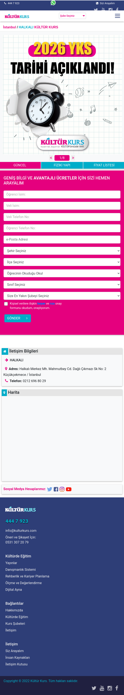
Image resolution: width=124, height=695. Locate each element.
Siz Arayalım (14, 651)
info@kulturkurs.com (20, 531)
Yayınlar (11, 563)
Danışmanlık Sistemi (20, 570)
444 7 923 (13, 3)
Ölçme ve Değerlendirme (23, 583)
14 (62, 251)
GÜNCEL (20, 165)
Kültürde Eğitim (16, 617)
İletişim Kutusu (16, 664)
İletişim (10, 630)
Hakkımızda (14, 610)
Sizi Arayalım (107, 3)
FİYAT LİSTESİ (104, 165)
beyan (41, 303)
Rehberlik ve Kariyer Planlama (27, 576)
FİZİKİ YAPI (62, 165)
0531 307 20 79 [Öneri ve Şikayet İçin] (17, 542)
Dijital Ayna (13, 590)
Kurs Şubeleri (15, 624)
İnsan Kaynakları (17, 658)
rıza (52, 303)
